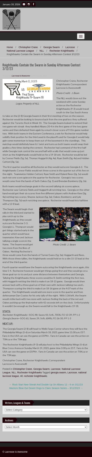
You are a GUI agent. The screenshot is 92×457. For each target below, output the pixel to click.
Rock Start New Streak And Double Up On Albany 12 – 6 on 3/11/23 (46, 384)
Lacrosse (70, 47)
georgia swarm (58, 372)
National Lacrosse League (20, 50)
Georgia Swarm (51, 47)
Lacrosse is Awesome (21, 75)
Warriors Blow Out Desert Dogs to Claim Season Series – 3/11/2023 (46, 388)
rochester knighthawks (35, 376)
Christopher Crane (28, 47)
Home (10, 47)
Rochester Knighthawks (62, 50)
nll (21, 376)
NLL (42, 50)
